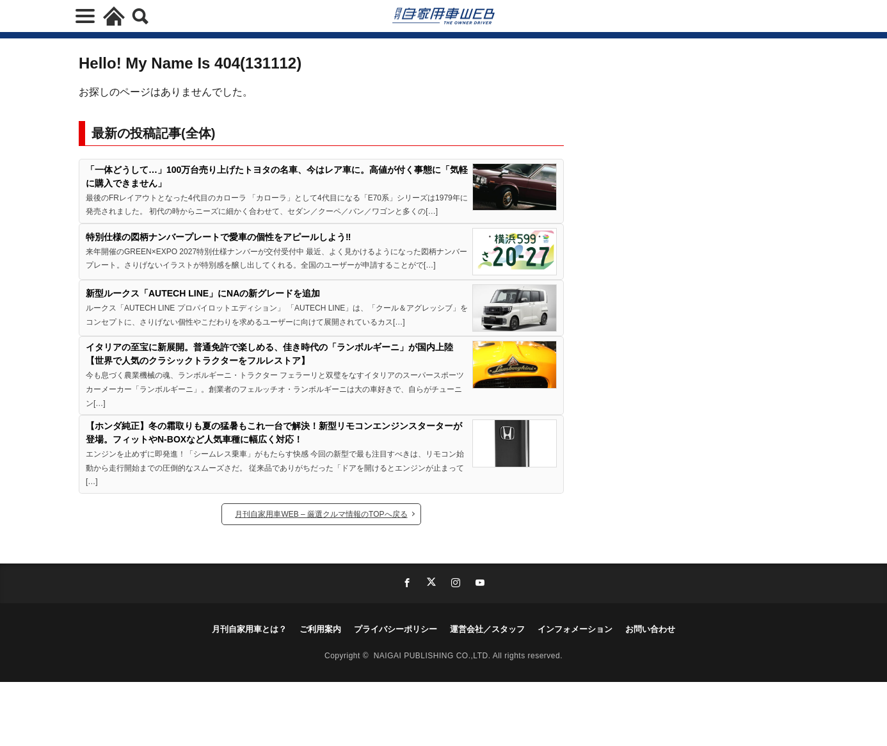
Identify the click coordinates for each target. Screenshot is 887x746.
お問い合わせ (650, 629)
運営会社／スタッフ (487, 629)
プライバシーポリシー (395, 629)
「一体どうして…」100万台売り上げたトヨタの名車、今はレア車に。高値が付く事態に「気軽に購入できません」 (277, 176)
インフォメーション (575, 629)
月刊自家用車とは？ (249, 629)
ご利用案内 (320, 629)
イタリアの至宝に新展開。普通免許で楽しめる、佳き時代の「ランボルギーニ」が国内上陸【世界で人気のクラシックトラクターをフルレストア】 (269, 354)
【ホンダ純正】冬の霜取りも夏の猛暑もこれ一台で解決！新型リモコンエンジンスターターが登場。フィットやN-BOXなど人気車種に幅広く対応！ (274, 432)
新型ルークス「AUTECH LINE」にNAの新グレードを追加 (203, 293)
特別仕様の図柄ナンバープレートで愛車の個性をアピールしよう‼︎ (218, 237)
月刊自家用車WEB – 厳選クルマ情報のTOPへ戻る (321, 514)
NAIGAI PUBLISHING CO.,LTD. (433, 655)
